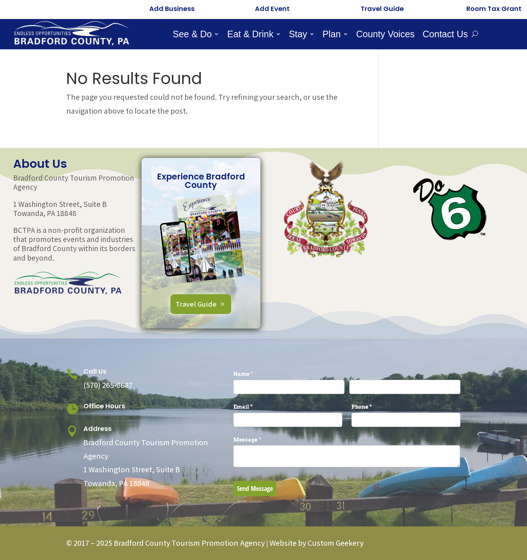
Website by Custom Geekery (316, 543)
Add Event (272, 8)
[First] (289, 387)
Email (255, 406)
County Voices (385, 35)
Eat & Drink (250, 35)
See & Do (192, 35)
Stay (298, 35)
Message (259, 439)
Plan (332, 35)
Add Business (172, 8)
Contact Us (445, 35)
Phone (373, 406)
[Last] (404, 387)
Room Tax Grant (494, 8)
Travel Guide (382, 8)
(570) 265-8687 (108, 385)
